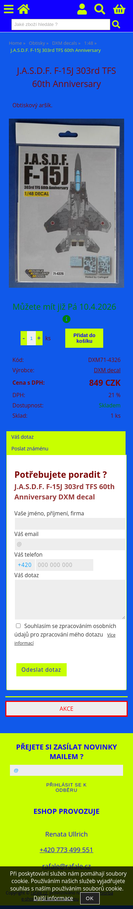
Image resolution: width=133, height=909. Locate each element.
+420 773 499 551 (66, 849)
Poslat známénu (29, 448)
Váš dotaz (22, 436)
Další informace (53, 898)
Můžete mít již (66, 312)
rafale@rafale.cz (66, 865)
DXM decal (107, 370)
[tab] (66, 431)
